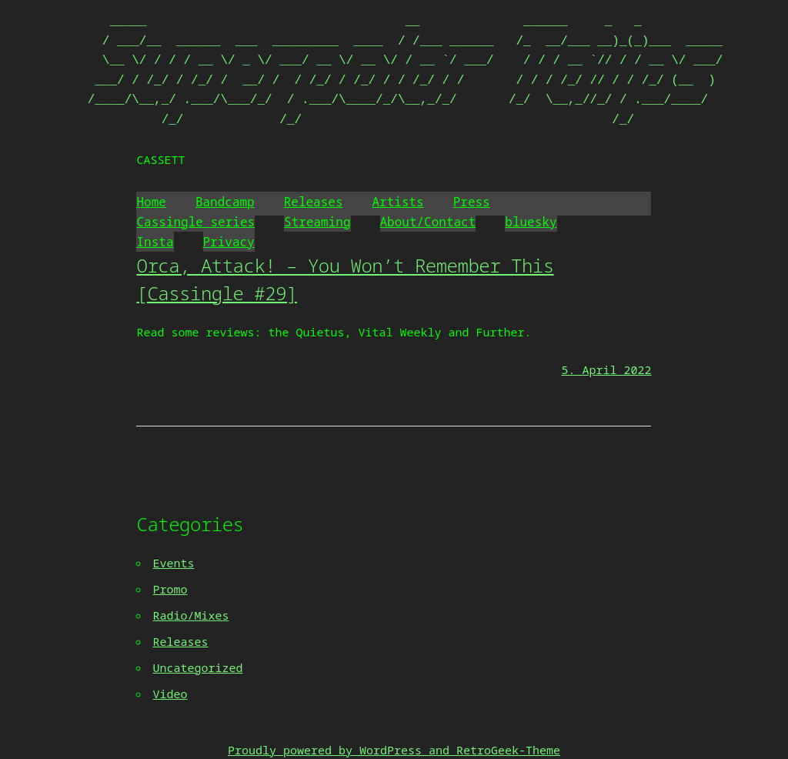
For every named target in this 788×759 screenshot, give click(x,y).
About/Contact (428, 221)
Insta (154, 241)
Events (173, 562)
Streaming (317, 221)
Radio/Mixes (190, 615)
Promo (169, 589)
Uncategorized (197, 667)
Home (150, 201)
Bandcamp (225, 201)
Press (471, 201)
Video (169, 693)
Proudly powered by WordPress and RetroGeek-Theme (394, 749)
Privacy (229, 241)
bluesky (530, 221)
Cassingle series (195, 221)
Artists (398, 201)
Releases (313, 201)
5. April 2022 (606, 369)
